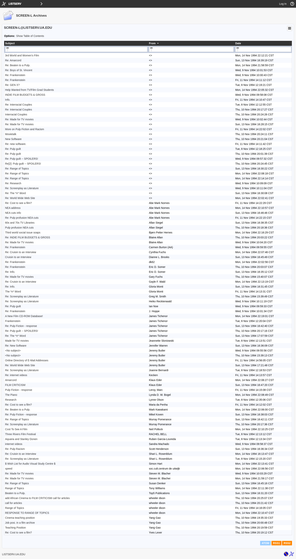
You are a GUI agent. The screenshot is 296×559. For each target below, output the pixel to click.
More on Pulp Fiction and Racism (24, 129)
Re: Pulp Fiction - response (21, 325)
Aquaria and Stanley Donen (21, 439)
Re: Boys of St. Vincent (18, 70)
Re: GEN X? (12, 84)
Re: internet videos (16, 375)
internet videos (13, 443)
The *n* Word (13, 291)
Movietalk (10, 134)
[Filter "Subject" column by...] (76, 49)
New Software (13, 139)
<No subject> (13, 350)
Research (10, 399)
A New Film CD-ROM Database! (24, 316)
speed (8, 468)
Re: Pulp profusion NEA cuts (22, 217)
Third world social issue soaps (22, 232)
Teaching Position (15, 527)
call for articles (13, 503)
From (152, 43)
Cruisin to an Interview (18, 257)
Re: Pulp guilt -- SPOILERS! (21, 158)
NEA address (13, 207)
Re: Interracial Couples (18, 104)
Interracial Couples (16, 114)
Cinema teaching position (20, 517)
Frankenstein (12, 321)
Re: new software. (15, 143)
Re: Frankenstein (15, 75)
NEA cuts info (13, 212)
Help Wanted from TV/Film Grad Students (29, 89)
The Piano (11, 394)
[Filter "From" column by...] (191, 49)
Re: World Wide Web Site (20, 198)
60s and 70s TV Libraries (19, 222)
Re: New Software (15, 345)
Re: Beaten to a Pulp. (17, 65)
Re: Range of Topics (17, 168)
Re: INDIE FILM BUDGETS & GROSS (27, 237)
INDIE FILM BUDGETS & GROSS (25, 94)
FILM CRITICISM (15, 384)
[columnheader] (76, 43)
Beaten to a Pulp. (15, 493)
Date (238, 43)
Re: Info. (10, 271)
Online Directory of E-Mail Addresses (26, 360)
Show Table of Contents (30, 35)
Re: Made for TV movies (19, 119)
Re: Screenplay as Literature (22, 188)
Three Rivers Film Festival (20, 434)
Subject (10, 43)
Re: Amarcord (13, 60)
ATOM (265, 543)
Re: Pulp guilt (13, 148)
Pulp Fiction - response (18, 389)
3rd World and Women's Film (22, 55)
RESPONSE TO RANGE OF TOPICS (27, 512)
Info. (7, 99)
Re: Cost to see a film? (18, 202)
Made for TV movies (17, 340)
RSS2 (287, 543)
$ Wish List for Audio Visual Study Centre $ (30, 463)
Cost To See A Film (16, 429)
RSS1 (276, 543)
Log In (283, 3)
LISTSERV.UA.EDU (13, 554)
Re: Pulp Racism (15, 448)
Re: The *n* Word (15, 193)
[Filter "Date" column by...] (263, 49)
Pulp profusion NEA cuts (19, 227)
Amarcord (11, 380)
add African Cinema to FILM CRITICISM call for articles (37, 498)
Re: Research (13, 183)
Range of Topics (14, 488)
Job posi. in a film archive (20, 522)
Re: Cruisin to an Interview (20, 252)
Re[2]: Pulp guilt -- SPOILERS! (23, 163)
